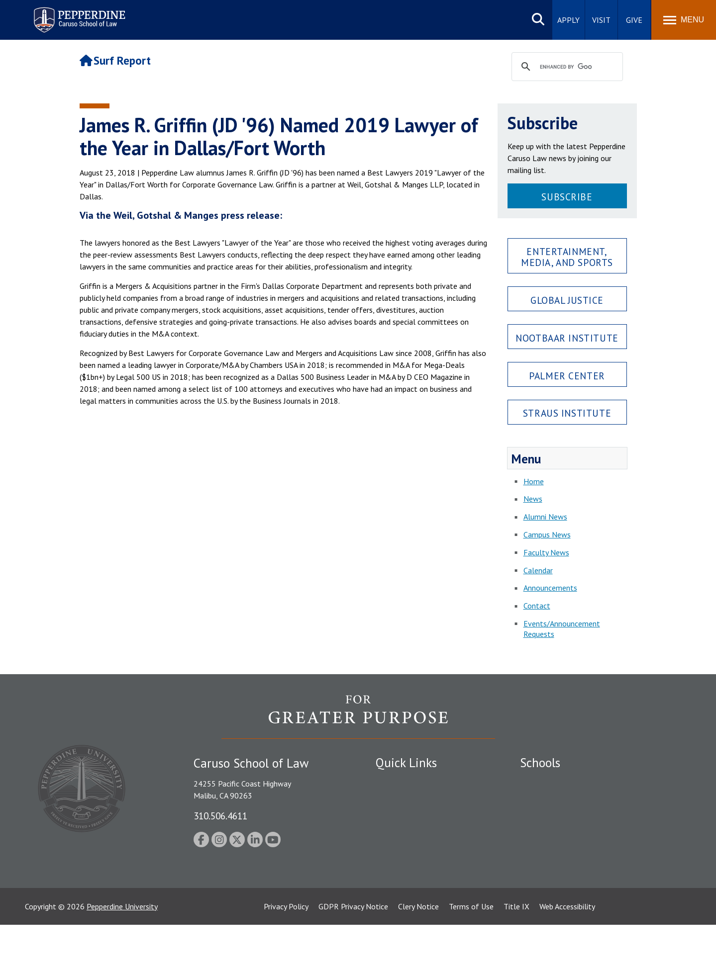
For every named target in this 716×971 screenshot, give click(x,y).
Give (634, 20)
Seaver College (545, 781)
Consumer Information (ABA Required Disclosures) (422, 873)
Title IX (516, 953)
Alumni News (545, 517)
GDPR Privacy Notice (353, 953)
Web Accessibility (567, 953)
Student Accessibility (410, 798)
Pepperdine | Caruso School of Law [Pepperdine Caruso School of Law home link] (77, 13)
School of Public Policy (558, 861)
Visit (601, 20)
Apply (568, 20)
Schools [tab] (540, 763)
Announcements (550, 588)
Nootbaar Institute (566, 338)
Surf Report (115, 60)
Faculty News (546, 552)
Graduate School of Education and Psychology (597, 833)
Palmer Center (567, 375)
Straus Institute (567, 413)
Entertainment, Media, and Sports (567, 256)
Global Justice (567, 300)
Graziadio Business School (563, 816)
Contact (536, 606)
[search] (566, 67)
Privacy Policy (286, 953)
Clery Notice (418, 953)
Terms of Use (471, 953)
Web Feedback (399, 913)
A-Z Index (392, 895)
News (532, 499)
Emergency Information (415, 816)
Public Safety (398, 781)
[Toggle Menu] (683, 20)
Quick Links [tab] (406, 763)
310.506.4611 (220, 815)
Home (533, 481)
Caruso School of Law (557, 798)
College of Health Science (563, 878)
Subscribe (566, 196)
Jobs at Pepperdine (407, 833)
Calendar (538, 570)
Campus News (547, 534)
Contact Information (410, 851)
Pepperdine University (122, 953)
